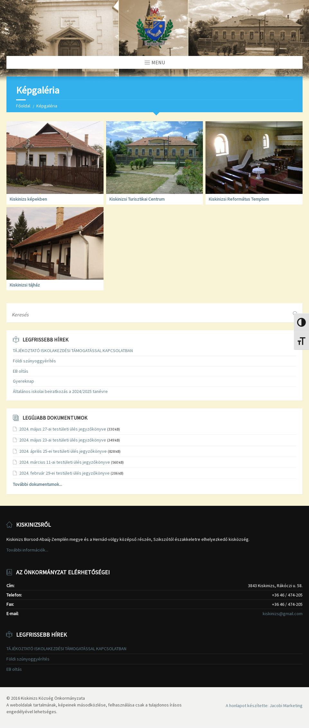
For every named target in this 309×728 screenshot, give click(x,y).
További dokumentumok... (37, 484)
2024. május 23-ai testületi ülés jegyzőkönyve (62, 440)
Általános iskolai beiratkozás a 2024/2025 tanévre (60, 391)
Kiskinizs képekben (28, 199)
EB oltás (20, 371)
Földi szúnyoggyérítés (34, 361)
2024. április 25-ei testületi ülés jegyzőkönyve (63, 451)
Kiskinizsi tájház (25, 285)
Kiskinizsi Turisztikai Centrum (137, 199)
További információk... (27, 550)
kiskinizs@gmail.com (283, 613)
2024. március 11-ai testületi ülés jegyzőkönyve (64, 462)
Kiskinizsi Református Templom (239, 199)
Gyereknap (23, 381)
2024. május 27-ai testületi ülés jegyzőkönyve (62, 429)
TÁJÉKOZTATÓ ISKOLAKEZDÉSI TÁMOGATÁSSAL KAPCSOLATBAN (73, 350)
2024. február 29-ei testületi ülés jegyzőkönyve (64, 473)
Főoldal (23, 106)
